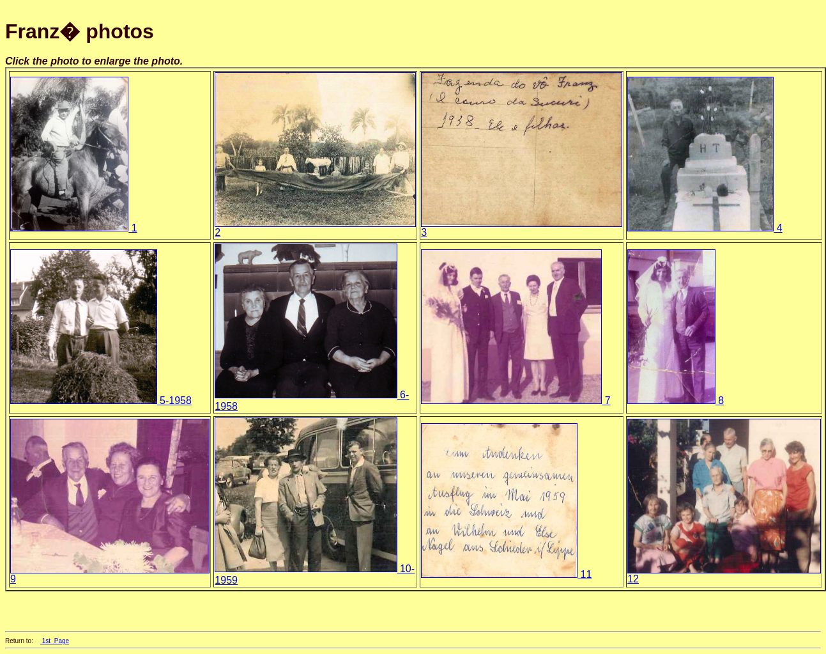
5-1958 (101, 400)
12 (723, 574)
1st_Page (54, 640)
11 (506, 574)
